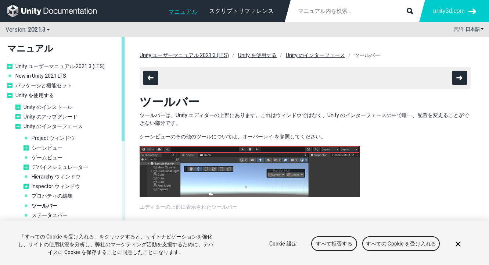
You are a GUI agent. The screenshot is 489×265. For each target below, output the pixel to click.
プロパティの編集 (52, 196)
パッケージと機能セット (43, 85)
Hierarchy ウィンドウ (56, 177)
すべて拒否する (334, 244)
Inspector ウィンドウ (56, 186)
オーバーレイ (257, 136)
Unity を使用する (34, 95)
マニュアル (183, 11)
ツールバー (44, 206)
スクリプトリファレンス (241, 11)
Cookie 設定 (283, 244)
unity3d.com (449, 11)
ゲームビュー (47, 157)
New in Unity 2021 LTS (40, 76)
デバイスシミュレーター (60, 167)
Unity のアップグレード (51, 117)
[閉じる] (458, 244)
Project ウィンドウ (53, 138)
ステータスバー (50, 215)
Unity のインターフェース (53, 126)
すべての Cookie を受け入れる (401, 244)
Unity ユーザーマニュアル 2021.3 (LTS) (60, 66)
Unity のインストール (48, 107)
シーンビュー (47, 148)
